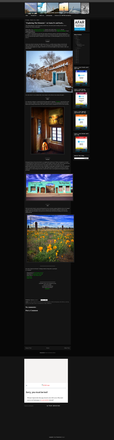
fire (43, 301)
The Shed (31, 303)
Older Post (67, 348)
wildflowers (49, 303)
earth (31, 301)
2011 (76, 54)
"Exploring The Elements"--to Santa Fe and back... (80, 45)
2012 (76, 53)
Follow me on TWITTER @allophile (63, 15)
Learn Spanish (84, 129)
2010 (76, 56)
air (29, 301)
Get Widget (78, 84)
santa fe (27, 303)
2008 (76, 59)
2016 (76, 36)
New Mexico (62, 301)
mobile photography (55, 301)
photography (49, 15)
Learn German (84, 151)
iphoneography (47, 301)
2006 (76, 62)
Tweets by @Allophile (28, 405)
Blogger (63, 437)
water (45, 303)
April (77, 41)
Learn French (84, 84)
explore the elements (37, 301)
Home (27, 15)
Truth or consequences (39, 303)
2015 (76, 38)
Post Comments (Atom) (50, 352)
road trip (67, 301)
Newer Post (28, 348)
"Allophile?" (34, 15)
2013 (76, 51)
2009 (76, 57)
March (77, 42)
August (77, 39)
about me (41, 15)
